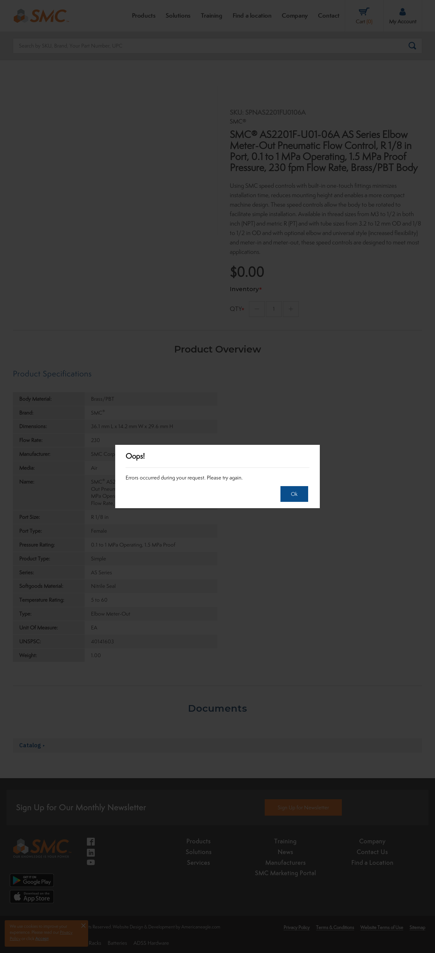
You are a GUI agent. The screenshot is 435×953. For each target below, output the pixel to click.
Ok (292, 494)
